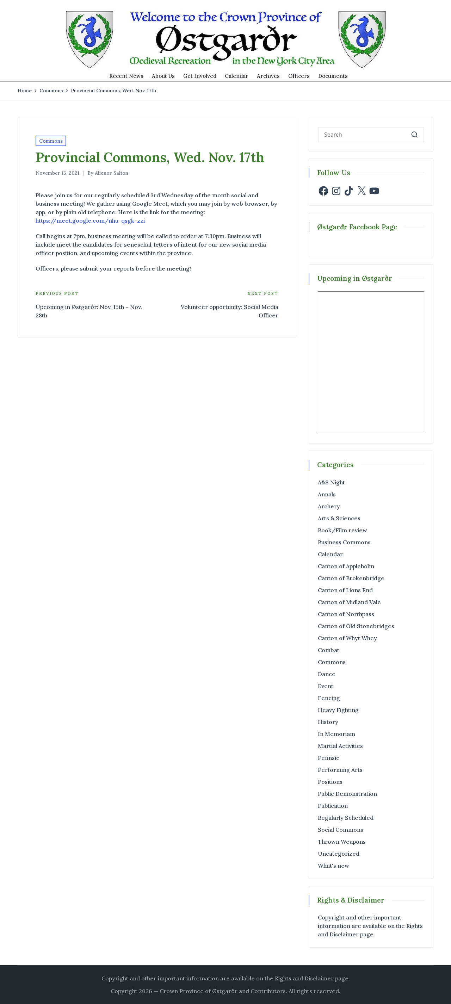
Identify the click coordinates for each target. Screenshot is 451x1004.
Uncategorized (338, 853)
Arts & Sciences (339, 518)
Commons (51, 141)
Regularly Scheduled (345, 817)
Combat (328, 649)
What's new (333, 865)
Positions (330, 781)
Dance (326, 673)
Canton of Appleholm (346, 566)
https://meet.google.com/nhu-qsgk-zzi (90, 220)
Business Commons (344, 542)
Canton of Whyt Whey (347, 638)
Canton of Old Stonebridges (356, 626)
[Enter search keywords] (371, 134)
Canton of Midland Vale (349, 602)
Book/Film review (342, 530)
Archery (329, 506)
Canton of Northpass (346, 614)
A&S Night (331, 482)
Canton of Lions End (345, 590)
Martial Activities (340, 745)
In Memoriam (336, 733)
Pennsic (328, 757)
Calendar (330, 554)
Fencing (329, 697)
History (328, 721)
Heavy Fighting (338, 709)
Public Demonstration (347, 793)
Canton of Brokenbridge (351, 578)
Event (325, 685)
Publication (333, 805)
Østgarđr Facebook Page (357, 227)
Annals (327, 494)
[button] (414, 134)
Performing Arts (340, 769)
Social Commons (340, 829)
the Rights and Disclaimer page (306, 978)
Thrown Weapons (342, 841)
